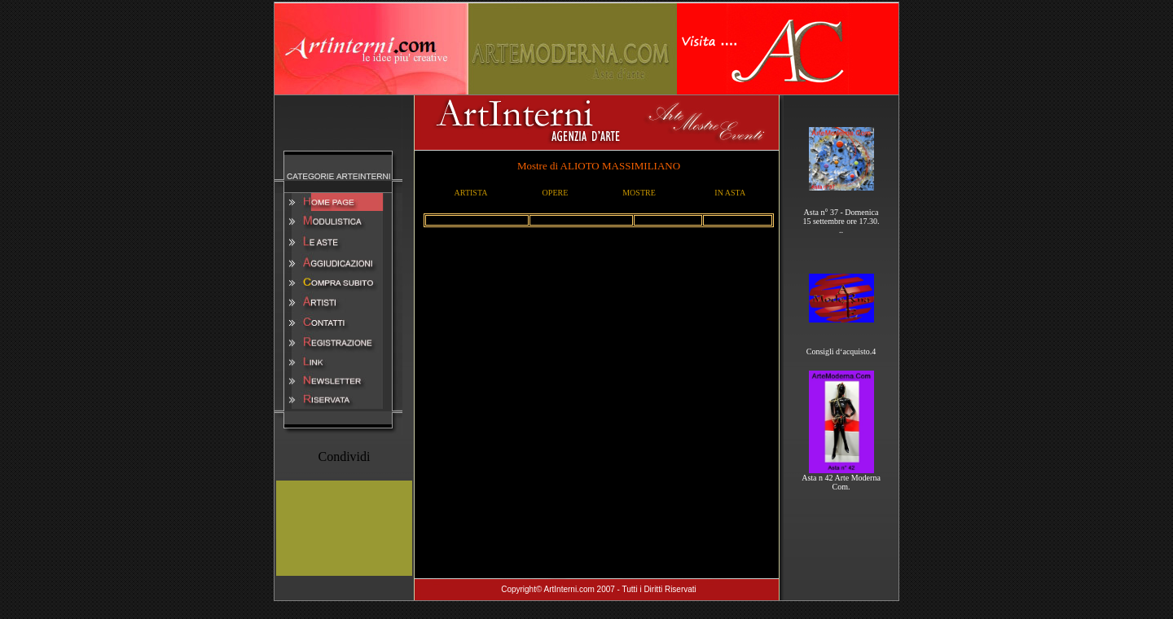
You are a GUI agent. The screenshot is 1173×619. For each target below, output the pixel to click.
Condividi (344, 456)
